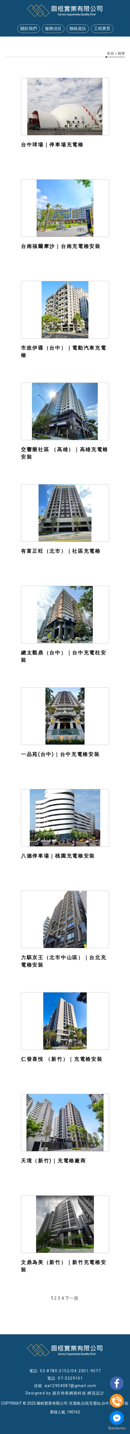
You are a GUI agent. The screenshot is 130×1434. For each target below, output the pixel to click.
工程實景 (102, 28)
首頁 (110, 53)
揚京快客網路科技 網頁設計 (78, 1393)
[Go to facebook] (117, 1418)
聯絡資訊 (77, 28)
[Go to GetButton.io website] (117, 1428)
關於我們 (28, 28)
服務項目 (53, 28)
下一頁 (71, 1298)
